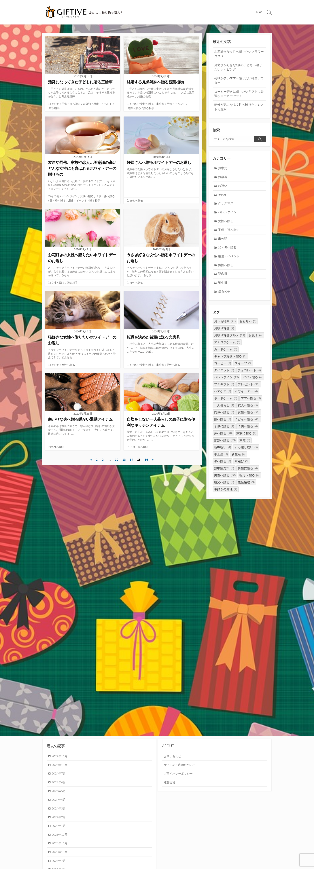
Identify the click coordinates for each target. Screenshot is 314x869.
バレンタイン (70, 196)
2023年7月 (59, 862)
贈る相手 (54, 107)
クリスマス (226, 206)
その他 (56, 103)
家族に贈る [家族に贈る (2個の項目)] (246, 437)
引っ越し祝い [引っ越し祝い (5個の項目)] (246, 451)
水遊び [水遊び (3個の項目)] (241, 465)
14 (131, 459)
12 (116, 459)
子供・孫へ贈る (71, 103)
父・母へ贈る (58, 200)
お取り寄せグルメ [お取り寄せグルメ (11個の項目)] (229, 339)
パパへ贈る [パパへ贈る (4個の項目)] (252, 381)
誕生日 (222, 287)
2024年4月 (59, 800)
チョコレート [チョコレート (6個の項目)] (249, 374)
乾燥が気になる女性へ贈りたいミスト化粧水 (239, 108)
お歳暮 (222, 179)
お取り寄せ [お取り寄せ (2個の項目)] (224, 332)
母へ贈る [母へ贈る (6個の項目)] (222, 465)
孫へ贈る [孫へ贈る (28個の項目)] (223, 437)
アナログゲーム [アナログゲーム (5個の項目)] (227, 346)
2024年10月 (60, 765)
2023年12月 (60, 836)
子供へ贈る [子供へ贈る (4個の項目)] (248, 430)
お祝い (134, 103)
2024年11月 (60, 756)
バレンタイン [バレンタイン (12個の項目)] (226, 381)
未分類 (87, 103)
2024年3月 (59, 809)
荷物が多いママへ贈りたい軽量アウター (239, 81)
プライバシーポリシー (179, 774)
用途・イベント (103, 103)
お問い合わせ (173, 756)
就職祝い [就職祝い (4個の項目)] (222, 451)
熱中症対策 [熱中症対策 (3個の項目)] (224, 472)
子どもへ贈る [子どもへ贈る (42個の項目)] (247, 423)
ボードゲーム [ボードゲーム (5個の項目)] (225, 402)
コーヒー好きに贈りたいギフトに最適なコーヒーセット (239, 95)
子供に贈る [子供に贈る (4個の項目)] (224, 430)
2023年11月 (60, 845)
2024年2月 (59, 818)
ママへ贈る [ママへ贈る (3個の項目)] (251, 402)
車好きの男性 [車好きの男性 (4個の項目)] (225, 493)
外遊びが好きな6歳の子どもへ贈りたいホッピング (238, 67)
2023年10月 (60, 854)
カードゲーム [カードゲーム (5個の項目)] (225, 353)
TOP (259, 12)
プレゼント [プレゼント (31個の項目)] (248, 388)
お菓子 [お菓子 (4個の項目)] (255, 339)
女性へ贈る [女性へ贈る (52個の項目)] (248, 416)
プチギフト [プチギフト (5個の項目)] (224, 388)
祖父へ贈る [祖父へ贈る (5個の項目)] (224, 486)
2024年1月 (59, 827)
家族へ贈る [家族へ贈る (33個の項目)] (225, 444)
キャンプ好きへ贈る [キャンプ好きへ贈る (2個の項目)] (230, 360)
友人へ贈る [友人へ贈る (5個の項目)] (248, 409)
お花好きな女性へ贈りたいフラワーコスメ (239, 54)
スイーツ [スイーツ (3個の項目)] (243, 367)
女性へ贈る (147, 103)
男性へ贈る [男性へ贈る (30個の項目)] (225, 479)
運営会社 (170, 783)
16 (146, 459)
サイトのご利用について (181, 765)
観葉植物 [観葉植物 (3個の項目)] (246, 486)
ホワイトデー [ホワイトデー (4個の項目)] (246, 395)
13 (124, 459)
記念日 (222, 278)
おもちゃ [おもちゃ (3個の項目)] (247, 325)
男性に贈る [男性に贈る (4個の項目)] (248, 472)
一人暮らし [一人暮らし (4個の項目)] (224, 409)
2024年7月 (59, 774)
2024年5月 (59, 791)
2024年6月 (59, 783)
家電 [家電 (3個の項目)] (244, 444)
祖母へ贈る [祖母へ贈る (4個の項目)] (249, 479)
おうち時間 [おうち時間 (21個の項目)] (225, 325)
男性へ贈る (134, 107)
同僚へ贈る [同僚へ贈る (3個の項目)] (224, 416)
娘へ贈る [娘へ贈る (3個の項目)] (222, 423)
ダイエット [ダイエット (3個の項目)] (224, 374)
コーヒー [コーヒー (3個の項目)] (222, 367)
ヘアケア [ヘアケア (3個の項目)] (222, 395)
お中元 (222, 170)
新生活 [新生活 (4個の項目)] (238, 458)
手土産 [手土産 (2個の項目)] (221, 458)
